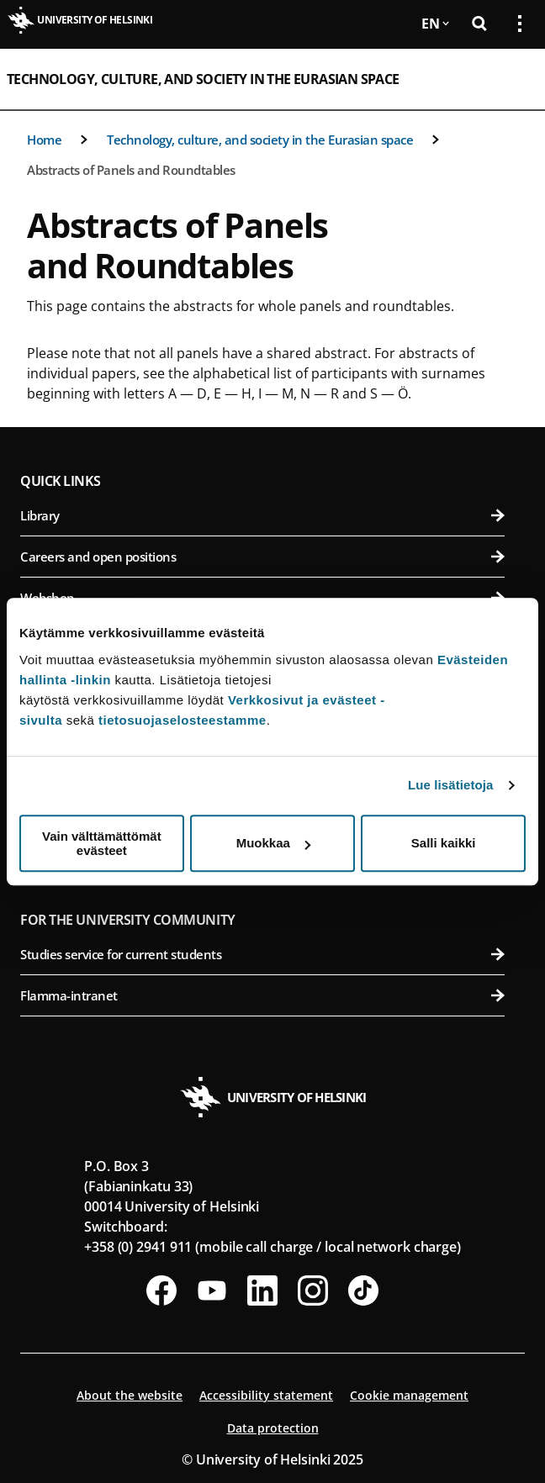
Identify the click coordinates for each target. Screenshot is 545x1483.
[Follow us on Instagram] (313, 1290)
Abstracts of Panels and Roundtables (131, 169)
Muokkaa (273, 843)
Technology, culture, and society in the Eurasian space (203, 79)
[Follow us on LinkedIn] (262, 1290)
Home (44, 139)
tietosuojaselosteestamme (182, 720)
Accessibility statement (266, 1395)
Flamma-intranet (262, 995)
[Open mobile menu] (513, 79)
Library (262, 515)
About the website (130, 1395)
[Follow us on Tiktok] (363, 1290)
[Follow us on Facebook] (161, 1290)
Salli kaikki (443, 843)
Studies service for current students (262, 954)
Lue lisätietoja (451, 785)
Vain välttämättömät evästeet (101, 843)
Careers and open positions (262, 556)
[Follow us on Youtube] (212, 1290)
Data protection (273, 1428)
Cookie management (409, 1395)
